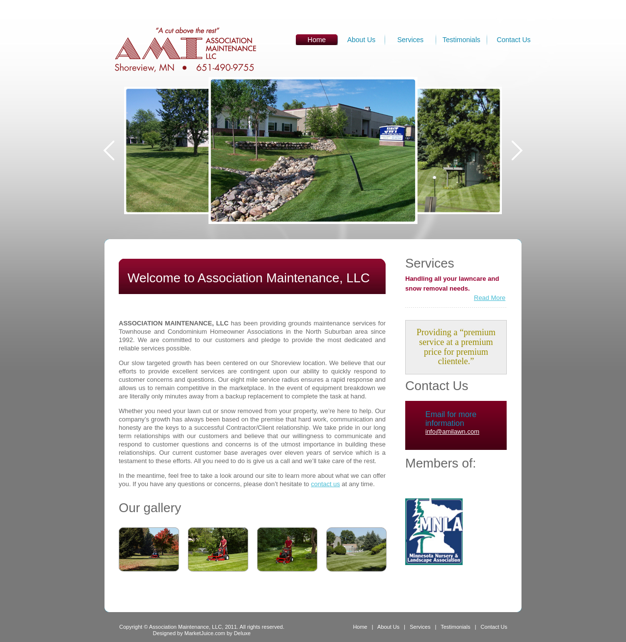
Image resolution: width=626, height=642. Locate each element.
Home (360, 627)
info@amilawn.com (452, 431)
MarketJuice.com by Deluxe (217, 633)
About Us (361, 40)
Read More (489, 297)
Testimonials (461, 40)
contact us (325, 484)
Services (410, 40)
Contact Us (513, 40)
